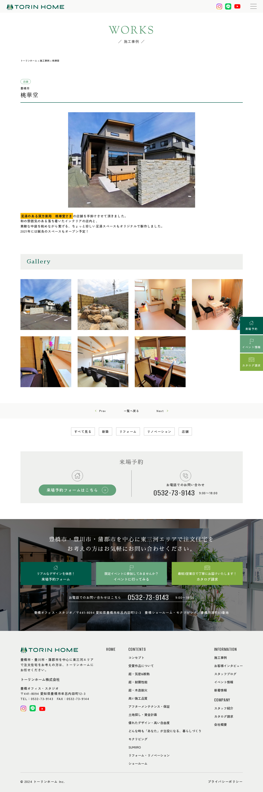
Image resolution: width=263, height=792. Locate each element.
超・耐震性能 (137, 682)
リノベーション (159, 431)
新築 (105, 431)
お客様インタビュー (228, 665)
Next (160, 410)
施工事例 (220, 657)
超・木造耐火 (137, 690)
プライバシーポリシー (225, 781)
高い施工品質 (137, 698)
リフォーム (128, 431)
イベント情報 (223, 682)
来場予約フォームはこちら (72, 490)
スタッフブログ (225, 673)
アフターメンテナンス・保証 (149, 706)
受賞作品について (141, 665)
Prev (102, 410)
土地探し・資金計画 (142, 714)
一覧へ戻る (131, 410)
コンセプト (136, 657)
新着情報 (220, 690)
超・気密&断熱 (139, 673)
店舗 (185, 431)
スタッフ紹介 (223, 708)
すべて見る (83, 431)
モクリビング (137, 739)
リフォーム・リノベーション (149, 755)
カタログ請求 (223, 716)
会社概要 (220, 724)
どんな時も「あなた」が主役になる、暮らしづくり (164, 730)
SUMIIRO (134, 747)
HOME (111, 649)
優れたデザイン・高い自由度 (149, 722)
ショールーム (137, 763)
